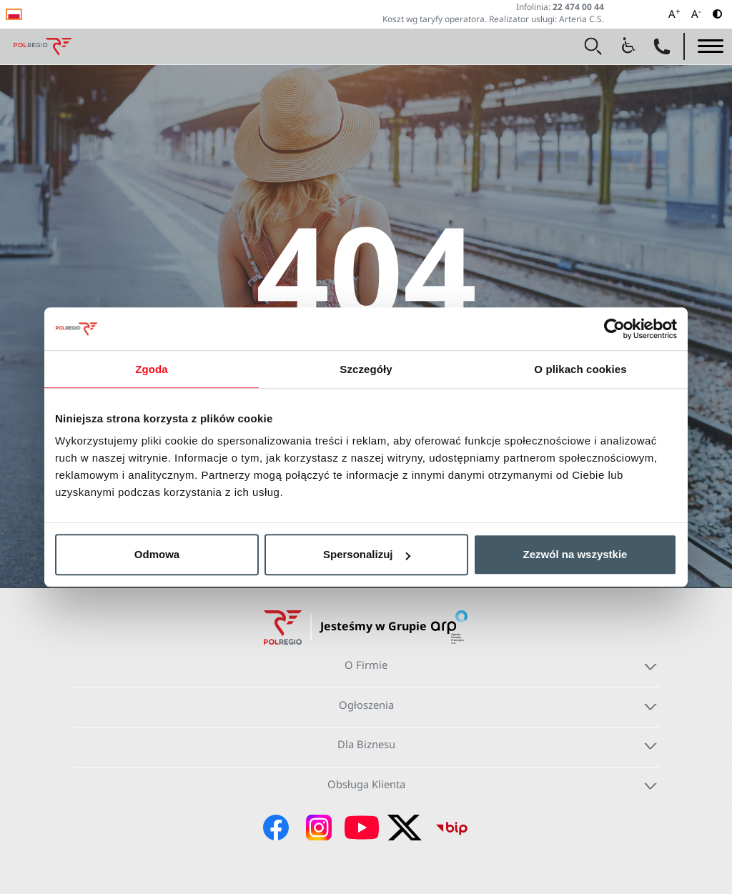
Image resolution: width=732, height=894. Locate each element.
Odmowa (156, 554)
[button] (593, 46)
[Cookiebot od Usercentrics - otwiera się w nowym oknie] (614, 328)
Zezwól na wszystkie (575, 554)
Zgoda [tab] (151, 369)
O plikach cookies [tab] (580, 369)
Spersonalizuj (366, 554)
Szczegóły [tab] (366, 369)
